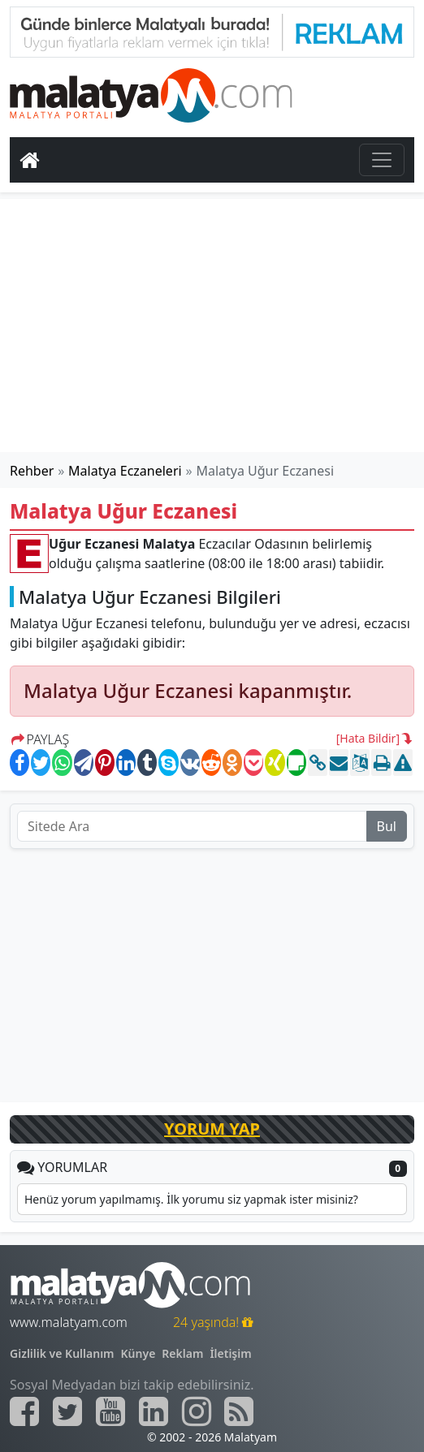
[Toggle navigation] (382, 160)
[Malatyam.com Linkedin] (153, 1411)
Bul (386, 826)
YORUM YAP (212, 1129)
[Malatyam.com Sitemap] (238, 1411)
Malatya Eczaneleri (125, 471)
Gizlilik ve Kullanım (62, 1353)
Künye (138, 1353)
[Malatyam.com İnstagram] (196, 1411)
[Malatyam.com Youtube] (110, 1411)
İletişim (230, 1353)
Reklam (182, 1353)
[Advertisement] (212, 325)
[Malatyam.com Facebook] (24, 1411)
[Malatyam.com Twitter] (67, 1411)
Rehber (32, 471)
